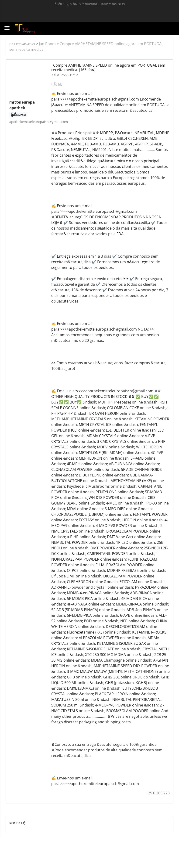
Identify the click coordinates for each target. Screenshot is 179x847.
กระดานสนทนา (22, 43)
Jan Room (47, 43)
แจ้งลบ (56, 84)
